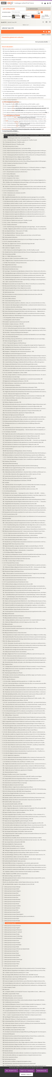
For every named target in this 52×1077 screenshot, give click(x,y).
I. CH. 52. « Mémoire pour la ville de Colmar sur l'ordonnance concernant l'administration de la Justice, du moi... (25, 114)
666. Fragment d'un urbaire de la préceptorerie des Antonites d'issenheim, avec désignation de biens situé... (25, 603)
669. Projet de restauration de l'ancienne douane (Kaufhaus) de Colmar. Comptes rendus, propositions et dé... (24, 290)
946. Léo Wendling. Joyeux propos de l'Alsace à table (14, 1029)
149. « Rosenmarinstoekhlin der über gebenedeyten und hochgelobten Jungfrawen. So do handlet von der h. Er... (24, 605)
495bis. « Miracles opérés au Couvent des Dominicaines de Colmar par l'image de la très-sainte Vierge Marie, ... (25, 573)
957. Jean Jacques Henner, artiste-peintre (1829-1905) (14, 842)
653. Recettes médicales (8, 1050)
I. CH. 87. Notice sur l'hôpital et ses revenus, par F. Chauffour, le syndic (17, 220)
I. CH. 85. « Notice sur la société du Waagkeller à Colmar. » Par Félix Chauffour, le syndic (21, 250)
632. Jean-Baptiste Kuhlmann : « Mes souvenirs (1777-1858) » (15, 231)
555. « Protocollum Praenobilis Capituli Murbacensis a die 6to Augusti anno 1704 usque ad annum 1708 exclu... (25, 628)
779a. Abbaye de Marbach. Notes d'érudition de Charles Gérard (16, 609)
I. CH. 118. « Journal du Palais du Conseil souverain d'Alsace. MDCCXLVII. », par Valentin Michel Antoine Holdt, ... (25, 702)
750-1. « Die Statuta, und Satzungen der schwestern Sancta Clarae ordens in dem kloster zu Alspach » (24, 548)
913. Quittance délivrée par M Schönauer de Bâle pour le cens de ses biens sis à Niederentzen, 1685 (23, 396)
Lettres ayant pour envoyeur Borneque (12, 899)
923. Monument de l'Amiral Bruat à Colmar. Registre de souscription (17, 286)
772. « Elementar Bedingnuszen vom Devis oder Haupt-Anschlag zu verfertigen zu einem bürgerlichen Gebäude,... (25, 279)
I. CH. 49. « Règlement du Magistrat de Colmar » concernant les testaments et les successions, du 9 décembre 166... (25, 108)
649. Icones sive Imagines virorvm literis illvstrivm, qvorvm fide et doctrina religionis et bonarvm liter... (24, 981)
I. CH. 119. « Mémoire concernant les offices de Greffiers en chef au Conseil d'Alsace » (20, 730)
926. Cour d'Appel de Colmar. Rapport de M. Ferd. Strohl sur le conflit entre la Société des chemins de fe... (24, 510)
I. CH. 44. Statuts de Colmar (8, 91)
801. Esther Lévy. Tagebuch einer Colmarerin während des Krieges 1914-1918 (18, 243)
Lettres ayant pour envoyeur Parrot (11, 940)
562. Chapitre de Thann (7, 664)
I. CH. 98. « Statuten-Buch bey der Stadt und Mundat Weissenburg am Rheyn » (19, 497)
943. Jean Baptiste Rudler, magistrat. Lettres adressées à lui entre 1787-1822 (18, 884)
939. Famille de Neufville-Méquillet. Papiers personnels (14, 861)
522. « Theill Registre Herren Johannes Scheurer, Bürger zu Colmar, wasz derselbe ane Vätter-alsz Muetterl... (25, 309)
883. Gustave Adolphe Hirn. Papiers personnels (12, 844)
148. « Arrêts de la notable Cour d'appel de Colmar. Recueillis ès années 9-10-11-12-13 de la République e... (25, 734)
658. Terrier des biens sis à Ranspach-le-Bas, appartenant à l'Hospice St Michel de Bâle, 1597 (22, 410)
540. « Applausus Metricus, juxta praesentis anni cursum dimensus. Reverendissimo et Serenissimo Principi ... (25, 529)
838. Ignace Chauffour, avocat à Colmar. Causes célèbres (14, 774)
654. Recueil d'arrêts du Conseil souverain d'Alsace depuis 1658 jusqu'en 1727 (19, 696)
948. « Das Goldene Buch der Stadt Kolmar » (12, 245)
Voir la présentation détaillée (41, 41)
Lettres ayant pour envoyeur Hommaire (12, 925)
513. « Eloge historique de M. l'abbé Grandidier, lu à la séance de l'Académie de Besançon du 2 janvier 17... (25, 833)
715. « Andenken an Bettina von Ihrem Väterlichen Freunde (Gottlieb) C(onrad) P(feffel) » (21, 871)
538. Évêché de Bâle (7, 518)
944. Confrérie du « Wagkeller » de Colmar (11, 247)
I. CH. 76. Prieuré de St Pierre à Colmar (11, 562)
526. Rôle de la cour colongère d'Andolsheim (12, 59)
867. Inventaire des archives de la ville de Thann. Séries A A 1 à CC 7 (17, 476)
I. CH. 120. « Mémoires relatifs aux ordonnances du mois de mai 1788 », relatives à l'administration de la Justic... (24, 732)
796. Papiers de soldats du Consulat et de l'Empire (13, 784)
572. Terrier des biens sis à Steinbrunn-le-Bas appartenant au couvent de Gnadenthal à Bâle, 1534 (23, 442)
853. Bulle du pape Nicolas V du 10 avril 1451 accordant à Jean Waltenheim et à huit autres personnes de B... (25, 516)
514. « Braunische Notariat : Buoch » (10, 772)
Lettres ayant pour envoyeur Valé (11, 965)
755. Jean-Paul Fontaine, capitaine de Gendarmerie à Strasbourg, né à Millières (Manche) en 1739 (23, 827)
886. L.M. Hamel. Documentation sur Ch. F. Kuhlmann (14, 848)
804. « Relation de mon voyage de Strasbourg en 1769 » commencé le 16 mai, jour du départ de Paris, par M (25, 467)
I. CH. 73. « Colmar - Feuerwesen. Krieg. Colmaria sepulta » (15, 184)
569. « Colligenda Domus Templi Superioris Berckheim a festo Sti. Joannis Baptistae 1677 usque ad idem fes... (25, 72)
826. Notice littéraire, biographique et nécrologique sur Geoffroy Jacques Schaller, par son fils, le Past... (24, 970)
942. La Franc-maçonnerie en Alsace (10, 1057)
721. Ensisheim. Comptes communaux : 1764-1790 (13, 324)
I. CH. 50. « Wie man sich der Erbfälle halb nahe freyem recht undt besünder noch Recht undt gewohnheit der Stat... (25, 110)
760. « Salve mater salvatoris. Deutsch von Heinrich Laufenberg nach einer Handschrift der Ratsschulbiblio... (25, 1023)
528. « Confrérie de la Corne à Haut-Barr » (11, 1002)
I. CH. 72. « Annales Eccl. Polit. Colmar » (11, 178)
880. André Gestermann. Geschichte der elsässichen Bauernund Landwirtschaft (19, 1063)
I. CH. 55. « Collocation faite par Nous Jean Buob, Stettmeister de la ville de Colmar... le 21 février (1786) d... (25, 121)
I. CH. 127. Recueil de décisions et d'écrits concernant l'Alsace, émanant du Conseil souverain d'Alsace (24, 738)
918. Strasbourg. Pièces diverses (9, 461)
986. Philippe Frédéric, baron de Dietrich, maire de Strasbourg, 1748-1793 (18, 818)
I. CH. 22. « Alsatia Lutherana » (9, 679)
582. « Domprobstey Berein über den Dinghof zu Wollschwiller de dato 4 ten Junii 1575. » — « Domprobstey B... (25, 501)
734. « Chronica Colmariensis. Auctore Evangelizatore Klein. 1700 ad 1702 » (18, 135)
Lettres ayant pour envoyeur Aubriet (11, 889)
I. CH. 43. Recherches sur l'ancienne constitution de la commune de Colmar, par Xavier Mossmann (23, 87)
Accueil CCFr (3, 22)
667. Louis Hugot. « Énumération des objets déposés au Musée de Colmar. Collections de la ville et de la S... (25, 271)
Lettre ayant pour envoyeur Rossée (11, 953)
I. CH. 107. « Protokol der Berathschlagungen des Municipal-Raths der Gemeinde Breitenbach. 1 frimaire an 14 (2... (25, 83)
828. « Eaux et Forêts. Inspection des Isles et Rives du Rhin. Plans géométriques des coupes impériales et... (25, 508)
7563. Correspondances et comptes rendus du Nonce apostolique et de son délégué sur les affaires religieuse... (25, 634)
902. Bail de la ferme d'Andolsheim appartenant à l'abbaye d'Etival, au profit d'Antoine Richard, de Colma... (25, 61)
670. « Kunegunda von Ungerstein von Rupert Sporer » (14, 1025)
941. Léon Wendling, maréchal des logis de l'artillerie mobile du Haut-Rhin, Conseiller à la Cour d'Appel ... (25, 66)
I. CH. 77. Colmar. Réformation (9, 173)
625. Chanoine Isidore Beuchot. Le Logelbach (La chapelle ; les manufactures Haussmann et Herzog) (23, 313)
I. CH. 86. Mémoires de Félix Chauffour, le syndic (13, 218)
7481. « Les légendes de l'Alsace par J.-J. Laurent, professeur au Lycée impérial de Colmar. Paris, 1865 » (24, 1008)
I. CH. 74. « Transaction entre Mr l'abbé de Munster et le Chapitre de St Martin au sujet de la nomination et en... (25, 565)
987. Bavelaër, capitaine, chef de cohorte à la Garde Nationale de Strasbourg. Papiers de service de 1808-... (24, 797)
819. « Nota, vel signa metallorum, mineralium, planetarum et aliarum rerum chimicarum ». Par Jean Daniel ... (25, 374)
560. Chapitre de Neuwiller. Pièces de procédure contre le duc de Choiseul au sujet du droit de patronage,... (25, 636)
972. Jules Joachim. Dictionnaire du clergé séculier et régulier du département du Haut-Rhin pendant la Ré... (25, 780)
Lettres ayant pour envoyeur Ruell (11, 951)
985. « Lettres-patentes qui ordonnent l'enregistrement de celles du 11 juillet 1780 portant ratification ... (24, 522)
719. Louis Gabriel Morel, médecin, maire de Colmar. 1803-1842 (16, 856)
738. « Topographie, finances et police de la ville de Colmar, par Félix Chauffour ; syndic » (21, 104)
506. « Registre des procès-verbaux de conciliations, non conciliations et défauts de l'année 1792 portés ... (25, 768)
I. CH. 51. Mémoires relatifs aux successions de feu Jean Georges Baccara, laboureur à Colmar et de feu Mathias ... (25, 112)
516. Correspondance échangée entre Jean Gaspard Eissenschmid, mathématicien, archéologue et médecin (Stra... (25, 985)
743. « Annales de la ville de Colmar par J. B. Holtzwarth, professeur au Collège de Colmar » (22, 169)
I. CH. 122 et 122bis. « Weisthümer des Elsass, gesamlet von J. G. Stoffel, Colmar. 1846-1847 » (22, 681)
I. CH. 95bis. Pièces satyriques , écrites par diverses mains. (15, 262)
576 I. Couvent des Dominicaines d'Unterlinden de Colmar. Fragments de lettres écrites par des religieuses (24, 577)
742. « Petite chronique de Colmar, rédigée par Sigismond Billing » (16, 157)
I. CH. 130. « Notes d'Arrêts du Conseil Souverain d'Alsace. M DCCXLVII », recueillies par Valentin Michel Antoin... (24, 744)
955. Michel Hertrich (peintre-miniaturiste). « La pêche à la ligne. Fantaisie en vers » (20, 1006)
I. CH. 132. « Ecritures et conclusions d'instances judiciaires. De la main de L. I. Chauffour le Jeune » (23, 749)
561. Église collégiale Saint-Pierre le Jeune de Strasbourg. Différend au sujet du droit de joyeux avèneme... (24, 653)
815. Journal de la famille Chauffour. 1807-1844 (12, 804)
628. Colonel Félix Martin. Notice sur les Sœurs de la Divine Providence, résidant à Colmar (21, 590)
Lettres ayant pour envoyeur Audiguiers (12, 891)
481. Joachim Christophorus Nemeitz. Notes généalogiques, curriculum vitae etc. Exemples (22, 858)
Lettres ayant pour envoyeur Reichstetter (12, 944)
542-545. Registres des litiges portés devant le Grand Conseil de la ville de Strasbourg (20, 465)
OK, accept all (11, 1070)
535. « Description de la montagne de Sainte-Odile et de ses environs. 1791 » (18, 649)
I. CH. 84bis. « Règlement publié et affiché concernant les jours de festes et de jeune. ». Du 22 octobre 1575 (24, 228)
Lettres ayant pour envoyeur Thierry (11, 963)
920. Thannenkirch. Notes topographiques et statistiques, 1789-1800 (17, 480)
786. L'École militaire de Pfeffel (9, 254)
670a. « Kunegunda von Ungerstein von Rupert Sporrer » (14, 1027)
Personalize (42, 1070)
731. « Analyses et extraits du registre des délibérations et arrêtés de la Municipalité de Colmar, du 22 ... (24, 212)
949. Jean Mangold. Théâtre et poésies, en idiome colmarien (15, 1017)
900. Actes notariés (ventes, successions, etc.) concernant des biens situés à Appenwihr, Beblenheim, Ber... (24, 49)
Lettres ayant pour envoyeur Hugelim (12, 927)
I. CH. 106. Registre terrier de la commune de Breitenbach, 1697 (16, 80)
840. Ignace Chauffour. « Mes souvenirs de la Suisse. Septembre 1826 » (17, 806)
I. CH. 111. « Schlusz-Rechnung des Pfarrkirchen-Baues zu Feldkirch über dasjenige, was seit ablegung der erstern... (25, 328)
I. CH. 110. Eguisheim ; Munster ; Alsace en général (13, 317)
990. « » (23, 275)
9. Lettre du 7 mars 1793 (11, 923)
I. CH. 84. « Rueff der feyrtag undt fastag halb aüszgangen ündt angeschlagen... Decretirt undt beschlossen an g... (25, 226)
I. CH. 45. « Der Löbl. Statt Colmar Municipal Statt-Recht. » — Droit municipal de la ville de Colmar (23, 97)
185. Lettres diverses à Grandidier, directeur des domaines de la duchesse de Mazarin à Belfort (22, 837)
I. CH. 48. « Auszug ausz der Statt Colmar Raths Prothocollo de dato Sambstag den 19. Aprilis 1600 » (23, 106)
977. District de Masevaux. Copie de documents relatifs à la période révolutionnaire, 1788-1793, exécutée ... (24, 383)
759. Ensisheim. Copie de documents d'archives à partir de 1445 (16, 321)
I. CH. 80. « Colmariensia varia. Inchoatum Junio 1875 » (14, 192)
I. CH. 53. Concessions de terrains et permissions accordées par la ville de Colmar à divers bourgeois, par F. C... (25, 116)
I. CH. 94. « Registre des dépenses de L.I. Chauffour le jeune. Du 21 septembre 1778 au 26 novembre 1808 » (24, 808)
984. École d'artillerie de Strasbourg (10, 463)
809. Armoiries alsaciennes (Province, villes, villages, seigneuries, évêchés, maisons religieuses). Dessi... (24, 1042)
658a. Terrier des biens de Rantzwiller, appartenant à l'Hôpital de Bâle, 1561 (18, 412)
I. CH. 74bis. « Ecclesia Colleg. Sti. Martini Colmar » (13, 560)
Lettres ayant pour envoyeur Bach (11, 893)
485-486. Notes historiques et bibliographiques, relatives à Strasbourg (17, 450)
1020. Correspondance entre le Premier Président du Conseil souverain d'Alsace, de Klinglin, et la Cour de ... (24, 721)
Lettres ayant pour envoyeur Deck (11, 910)
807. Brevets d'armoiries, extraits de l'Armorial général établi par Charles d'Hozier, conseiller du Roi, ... (24, 1036)
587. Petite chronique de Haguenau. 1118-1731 (12, 340)
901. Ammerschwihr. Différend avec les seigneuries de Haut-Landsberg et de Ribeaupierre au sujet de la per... (25, 57)
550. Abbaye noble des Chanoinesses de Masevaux (13, 615)
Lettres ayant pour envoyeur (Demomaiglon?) (13, 914)
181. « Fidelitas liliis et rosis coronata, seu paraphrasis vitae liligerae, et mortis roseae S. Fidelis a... (23, 668)
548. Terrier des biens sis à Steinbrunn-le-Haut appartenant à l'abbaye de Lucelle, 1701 (21, 444)
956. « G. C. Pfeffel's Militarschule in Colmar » (12, 256)
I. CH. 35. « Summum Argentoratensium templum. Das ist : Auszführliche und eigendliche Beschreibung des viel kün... (25, 459)
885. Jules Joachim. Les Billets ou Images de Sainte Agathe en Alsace (17, 1061)
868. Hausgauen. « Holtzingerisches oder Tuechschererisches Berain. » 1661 (18, 351)
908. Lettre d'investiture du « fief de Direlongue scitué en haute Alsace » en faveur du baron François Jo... (24, 315)
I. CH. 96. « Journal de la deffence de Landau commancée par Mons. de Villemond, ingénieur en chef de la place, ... (25, 368)
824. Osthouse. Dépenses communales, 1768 (12, 402)
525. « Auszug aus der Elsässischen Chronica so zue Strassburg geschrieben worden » (20, 364)
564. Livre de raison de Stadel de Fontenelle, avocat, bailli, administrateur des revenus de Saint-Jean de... (25, 588)
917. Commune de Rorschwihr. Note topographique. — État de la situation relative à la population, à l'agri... (25, 429)
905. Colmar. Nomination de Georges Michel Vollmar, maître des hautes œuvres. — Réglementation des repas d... (24, 311)
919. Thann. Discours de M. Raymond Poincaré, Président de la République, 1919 (19, 478)
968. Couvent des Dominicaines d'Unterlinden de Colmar (14, 579)
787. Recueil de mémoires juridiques (10, 630)
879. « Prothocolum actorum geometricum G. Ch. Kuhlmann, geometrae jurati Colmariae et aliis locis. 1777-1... (25, 277)
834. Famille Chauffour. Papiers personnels (11, 801)
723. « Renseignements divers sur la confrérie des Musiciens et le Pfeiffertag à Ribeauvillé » (21, 423)
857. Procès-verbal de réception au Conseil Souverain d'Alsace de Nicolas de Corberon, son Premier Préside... (25, 816)
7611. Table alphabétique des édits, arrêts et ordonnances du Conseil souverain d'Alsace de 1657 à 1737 (24, 694)
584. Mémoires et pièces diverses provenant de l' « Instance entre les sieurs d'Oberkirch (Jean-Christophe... (24, 531)
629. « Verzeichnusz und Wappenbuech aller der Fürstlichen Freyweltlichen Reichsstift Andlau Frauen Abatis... (25, 554)
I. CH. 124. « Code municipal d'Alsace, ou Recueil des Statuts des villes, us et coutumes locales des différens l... (25, 683)
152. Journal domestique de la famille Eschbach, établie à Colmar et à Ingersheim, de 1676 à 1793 (23, 823)
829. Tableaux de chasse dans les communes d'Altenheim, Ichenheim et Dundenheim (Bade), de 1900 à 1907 (25, 53)
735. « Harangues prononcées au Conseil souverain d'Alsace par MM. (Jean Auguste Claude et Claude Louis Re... (24, 713)
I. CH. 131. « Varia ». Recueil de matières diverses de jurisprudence (16, 746)
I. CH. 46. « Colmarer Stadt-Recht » (10, 99)
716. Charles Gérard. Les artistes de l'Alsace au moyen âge (15, 782)
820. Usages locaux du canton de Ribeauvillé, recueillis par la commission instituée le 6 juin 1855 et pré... (24, 417)
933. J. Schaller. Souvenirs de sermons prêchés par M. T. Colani (16, 972)
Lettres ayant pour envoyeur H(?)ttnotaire (13, 929)
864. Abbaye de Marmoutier (8, 613)
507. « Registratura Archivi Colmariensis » (11, 74)
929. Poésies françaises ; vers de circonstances (12, 995)
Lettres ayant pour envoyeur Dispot (11, 918)
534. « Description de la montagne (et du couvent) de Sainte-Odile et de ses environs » (20, 647)
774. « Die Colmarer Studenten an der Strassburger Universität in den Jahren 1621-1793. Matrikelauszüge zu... (25, 789)
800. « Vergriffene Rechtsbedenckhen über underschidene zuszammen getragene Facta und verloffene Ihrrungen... (24, 197)
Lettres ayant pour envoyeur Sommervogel (13, 959)
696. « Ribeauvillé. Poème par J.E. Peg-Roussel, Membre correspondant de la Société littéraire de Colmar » (25, 1019)
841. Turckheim (6, 482)
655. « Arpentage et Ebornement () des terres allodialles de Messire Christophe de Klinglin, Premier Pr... (25, 355)
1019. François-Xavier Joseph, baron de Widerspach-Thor (15, 979)
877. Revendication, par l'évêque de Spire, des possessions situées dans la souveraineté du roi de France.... (25, 541)
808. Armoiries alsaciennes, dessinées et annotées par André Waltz (16, 1040)
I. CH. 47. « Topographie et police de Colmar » (12, 102)
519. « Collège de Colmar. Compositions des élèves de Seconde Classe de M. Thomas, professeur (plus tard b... (24, 260)
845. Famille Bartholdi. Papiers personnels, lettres (13, 795)
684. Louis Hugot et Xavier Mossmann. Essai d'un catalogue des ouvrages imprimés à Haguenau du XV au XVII (24, 345)
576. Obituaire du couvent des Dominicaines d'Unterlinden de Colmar (17, 575)
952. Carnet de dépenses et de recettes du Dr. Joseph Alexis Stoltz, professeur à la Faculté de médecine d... (25, 983)
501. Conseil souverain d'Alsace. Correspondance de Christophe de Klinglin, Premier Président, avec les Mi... (24, 723)
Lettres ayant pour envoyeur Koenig (11, 934)
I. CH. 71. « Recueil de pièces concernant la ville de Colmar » (15, 171)
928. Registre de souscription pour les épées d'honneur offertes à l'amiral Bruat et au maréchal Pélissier (24, 283)
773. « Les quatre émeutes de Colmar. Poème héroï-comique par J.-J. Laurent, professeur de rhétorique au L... (25, 1010)
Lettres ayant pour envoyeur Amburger (12, 886)
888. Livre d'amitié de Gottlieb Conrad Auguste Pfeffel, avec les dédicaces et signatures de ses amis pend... (25, 865)
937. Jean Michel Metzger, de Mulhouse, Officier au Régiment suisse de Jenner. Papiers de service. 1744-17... (24, 854)
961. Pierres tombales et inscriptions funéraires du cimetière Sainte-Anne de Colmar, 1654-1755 (22, 294)
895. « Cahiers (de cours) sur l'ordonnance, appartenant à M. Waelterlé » (18, 770)
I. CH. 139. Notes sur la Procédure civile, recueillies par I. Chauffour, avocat (18, 761)
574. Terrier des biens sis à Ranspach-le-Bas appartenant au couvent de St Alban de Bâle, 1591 (22, 406)
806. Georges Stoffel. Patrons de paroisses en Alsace (13, 543)
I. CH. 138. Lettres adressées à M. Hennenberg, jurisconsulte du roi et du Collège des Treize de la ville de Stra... (24, 759)
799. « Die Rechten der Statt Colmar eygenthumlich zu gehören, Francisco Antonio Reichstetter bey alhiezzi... (25, 95)
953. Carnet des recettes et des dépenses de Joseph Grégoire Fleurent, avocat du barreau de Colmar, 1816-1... (25, 825)
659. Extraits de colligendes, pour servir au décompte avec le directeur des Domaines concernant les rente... (25, 51)
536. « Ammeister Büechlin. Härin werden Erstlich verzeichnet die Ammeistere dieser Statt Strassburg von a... (25, 453)
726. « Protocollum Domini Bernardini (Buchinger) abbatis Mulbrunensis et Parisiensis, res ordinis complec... (25, 639)
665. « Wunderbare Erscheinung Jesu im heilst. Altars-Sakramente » (17, 349)
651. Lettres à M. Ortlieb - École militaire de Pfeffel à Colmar (15, 258)
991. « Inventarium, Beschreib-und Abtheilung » (12, 307)
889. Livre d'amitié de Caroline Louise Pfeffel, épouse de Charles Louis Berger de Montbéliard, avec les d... (25, 867)
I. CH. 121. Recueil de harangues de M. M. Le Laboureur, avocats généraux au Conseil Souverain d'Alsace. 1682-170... (24, 710)
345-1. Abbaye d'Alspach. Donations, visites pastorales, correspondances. (18, 550)
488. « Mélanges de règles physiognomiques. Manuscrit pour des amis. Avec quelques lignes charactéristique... (25, 850)
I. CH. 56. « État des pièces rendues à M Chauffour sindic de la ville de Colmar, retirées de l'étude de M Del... (25, 123)
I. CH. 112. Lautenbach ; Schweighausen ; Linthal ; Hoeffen (15, 372)
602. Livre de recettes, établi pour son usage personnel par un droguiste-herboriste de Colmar (22, 1055)
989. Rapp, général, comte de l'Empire (11, 880)
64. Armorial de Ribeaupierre (9, 1034)
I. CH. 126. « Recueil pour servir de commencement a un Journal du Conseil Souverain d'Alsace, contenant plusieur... (24, 736)
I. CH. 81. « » (9, 195)
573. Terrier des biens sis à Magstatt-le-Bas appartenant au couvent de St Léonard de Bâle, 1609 (22, 379)
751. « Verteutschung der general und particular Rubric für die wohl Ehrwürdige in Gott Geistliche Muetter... (24, 586)
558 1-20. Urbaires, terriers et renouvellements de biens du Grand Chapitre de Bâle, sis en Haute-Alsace (24, 520)
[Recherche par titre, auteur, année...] (24, 12)
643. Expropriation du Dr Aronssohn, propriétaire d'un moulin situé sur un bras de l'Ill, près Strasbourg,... (24, 512)
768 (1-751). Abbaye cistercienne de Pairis (11, 641)
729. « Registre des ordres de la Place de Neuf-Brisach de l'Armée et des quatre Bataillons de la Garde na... (25, 391)
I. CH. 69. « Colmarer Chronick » (9, 165)
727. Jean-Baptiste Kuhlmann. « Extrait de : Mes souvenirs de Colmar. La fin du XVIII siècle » (22, 235)
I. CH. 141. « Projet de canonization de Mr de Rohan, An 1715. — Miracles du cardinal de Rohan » (23, 533)
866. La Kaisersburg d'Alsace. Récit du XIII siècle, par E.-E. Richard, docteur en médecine (21, 1021)
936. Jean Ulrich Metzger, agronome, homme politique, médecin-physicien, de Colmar (21, 852)
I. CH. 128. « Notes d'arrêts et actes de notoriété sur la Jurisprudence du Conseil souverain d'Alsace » (23, 740)
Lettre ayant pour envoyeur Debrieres (12, 908)
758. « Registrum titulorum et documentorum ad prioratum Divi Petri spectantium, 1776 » (21, 556)
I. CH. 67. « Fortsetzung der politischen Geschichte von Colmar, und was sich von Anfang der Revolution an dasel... (25, 154)
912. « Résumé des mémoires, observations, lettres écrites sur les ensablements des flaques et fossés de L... (25, 366)
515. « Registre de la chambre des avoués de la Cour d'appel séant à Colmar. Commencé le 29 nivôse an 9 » (25, 763)
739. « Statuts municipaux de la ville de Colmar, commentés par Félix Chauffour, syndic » (21, 93)
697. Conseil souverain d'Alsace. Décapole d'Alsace (13, 685)
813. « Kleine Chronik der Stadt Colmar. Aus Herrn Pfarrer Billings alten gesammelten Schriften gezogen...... (25, 161)
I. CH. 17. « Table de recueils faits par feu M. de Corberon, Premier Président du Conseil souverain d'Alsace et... (25, 717)
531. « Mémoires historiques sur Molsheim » (12, 385)
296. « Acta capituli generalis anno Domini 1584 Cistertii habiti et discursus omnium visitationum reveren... (25, 607)
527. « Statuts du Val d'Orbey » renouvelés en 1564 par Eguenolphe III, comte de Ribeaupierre (22, 398)
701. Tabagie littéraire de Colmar (9, 264)
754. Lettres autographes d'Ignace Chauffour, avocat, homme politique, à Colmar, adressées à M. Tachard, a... (24, 814)
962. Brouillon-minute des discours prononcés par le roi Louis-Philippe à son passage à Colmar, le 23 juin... (24, 239)
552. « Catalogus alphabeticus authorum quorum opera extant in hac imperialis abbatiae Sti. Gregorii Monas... (25, 620)
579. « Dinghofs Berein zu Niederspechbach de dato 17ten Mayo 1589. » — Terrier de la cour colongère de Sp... (25, 440)
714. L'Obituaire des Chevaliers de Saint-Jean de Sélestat (14, 651)
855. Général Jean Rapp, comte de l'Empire (12, 875)
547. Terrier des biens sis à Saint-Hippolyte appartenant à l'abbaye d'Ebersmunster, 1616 (21, 438)
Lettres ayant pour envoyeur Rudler (11, 946)
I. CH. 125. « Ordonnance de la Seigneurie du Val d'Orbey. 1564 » (16, 393)
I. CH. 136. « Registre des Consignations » (11, 755)
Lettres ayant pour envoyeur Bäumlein (12, 895)
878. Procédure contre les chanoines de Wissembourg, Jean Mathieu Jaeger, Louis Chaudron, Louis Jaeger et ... (25, 675)
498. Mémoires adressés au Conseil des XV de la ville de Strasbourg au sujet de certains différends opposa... (24, 455)
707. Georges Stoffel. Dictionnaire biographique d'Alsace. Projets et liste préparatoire (20, 778)
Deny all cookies (27, 1070)
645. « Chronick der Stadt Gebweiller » (10, 336)
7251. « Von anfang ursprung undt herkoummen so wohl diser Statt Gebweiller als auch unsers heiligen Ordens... (25, 334)
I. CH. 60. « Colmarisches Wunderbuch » (11, 131)
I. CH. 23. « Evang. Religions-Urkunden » (11, 176)
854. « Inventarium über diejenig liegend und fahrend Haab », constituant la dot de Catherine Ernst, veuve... (25, 305)
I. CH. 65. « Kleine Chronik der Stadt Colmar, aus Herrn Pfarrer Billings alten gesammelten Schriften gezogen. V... (25, 150)
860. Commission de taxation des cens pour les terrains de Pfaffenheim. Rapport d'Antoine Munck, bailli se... (25, 404)
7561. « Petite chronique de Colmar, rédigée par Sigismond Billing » (17, 159)
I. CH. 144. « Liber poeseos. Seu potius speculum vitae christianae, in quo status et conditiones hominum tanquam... (25, 643)
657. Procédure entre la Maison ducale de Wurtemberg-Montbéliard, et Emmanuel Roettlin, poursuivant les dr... (24, 389)
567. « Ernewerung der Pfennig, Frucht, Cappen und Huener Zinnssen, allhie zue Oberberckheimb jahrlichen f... (25, 70)
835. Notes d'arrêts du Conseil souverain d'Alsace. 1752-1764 (15, 700)
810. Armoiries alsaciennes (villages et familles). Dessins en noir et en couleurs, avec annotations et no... (24, 1044)
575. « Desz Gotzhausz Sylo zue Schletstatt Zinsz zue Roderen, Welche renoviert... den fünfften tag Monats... (24, 427)
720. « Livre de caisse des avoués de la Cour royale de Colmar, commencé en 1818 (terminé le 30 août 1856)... (24, 765)
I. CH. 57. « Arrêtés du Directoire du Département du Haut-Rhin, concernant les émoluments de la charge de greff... (24, 125)
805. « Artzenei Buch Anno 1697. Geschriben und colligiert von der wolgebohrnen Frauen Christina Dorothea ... (25, 1048)
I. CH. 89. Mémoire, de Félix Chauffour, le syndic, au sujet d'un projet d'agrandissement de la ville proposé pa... (25, 203)
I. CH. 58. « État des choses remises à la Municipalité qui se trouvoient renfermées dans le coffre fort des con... (25, 127)
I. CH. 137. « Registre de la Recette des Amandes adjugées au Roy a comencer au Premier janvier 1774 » (24, 757)
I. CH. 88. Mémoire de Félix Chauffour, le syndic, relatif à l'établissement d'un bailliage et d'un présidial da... (25, 201)
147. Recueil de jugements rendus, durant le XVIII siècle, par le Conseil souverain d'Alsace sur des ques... (24, 725)
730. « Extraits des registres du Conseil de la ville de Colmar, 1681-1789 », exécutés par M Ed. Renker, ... (24, 209)
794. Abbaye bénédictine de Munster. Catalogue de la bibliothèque (16, 617)
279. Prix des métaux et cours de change (11, 376)
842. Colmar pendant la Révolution (10, 237)
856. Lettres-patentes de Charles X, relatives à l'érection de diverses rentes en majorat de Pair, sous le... (24, 878)
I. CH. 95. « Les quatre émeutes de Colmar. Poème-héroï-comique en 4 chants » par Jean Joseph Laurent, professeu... (25, 1012)
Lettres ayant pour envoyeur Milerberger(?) (13, 938)
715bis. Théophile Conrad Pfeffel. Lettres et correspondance (15, 873)
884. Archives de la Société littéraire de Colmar (12, 266)
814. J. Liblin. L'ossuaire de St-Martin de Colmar (13, 281)
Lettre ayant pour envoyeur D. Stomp (12, 961)
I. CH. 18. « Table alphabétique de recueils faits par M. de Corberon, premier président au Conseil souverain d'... (25, 719)
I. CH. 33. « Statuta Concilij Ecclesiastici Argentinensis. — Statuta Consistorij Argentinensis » (22, 527)
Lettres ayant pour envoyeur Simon (11, 957)
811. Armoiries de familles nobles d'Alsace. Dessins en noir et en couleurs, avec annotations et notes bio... (24, 1046)
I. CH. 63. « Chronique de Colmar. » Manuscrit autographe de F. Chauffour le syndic (20, 140)
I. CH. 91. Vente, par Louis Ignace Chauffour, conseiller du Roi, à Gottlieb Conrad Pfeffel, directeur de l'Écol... (25, 207)
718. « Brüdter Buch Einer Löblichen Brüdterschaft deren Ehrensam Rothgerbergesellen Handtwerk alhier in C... (24, 252)
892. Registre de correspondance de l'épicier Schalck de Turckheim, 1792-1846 (19, 486)
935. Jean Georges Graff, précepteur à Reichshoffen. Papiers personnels (17, 831)
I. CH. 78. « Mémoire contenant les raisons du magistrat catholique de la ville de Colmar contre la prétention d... (25, 188)
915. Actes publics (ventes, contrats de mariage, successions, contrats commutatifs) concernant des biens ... (24, 419)
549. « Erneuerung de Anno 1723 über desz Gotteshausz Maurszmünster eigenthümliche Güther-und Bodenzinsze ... (25, 611)
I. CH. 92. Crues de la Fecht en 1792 (10, 514)
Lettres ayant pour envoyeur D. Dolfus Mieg (13, 936)
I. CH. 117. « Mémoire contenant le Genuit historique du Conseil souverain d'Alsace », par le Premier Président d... (25, 687)
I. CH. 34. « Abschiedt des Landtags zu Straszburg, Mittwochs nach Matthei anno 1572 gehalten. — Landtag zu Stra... (25, 457)
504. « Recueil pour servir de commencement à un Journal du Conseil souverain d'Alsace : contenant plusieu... (25, 691)
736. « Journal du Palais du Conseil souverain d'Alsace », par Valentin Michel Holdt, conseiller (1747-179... (25, 704)
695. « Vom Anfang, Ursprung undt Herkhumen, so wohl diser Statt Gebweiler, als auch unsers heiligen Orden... (24, 338)
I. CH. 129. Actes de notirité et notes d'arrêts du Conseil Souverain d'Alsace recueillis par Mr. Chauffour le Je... (24, 742)
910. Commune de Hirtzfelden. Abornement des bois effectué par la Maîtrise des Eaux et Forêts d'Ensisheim (25, 357)
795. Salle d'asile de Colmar (8, 292)
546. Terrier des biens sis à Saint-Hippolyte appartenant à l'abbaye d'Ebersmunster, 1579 (21, 436)
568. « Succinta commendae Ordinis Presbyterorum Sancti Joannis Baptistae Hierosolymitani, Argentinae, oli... (25, 658)
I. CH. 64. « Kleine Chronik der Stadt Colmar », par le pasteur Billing (17, 148)
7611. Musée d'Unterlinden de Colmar (10, 269)
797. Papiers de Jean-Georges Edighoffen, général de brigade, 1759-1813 (18, 820)
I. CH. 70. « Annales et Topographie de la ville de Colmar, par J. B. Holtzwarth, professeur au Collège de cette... (25, 167)
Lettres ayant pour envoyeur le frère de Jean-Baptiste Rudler (16, 949)
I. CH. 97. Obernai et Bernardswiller (10, 400)
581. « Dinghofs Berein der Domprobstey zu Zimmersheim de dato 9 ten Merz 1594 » (20, 503)
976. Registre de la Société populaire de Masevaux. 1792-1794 (15, 381)
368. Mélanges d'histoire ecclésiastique (11, 677)
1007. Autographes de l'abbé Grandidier (11, 835)
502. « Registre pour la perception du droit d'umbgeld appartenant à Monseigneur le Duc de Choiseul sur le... (25, 199)
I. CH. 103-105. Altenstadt (8, 55)
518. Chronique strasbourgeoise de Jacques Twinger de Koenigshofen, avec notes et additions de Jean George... (24, 446)
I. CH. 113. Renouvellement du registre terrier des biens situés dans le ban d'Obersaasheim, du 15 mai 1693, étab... (25, 408)
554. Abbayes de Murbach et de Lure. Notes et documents (14, 632)
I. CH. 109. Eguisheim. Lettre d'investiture (11, 319)
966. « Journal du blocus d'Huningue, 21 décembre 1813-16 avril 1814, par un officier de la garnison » (23, 362)
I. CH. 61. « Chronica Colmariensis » (10, 133)
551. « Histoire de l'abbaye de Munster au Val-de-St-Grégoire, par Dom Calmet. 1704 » (20, 622)
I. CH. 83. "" (10, 224)
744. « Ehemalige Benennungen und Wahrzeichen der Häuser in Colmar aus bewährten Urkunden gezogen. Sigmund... (25, 273)
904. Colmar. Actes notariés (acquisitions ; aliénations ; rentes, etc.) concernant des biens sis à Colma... (24, 302)
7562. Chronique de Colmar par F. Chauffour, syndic (13, 144)
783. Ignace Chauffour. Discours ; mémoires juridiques (14, 812)
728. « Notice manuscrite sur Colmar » (10, 146)
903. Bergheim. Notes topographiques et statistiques (14, 68)
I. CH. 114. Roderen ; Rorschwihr (9, 431)
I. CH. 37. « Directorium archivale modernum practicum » (14, 656)
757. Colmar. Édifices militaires (9, 298)
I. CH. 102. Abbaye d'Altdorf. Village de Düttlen (12, 552)
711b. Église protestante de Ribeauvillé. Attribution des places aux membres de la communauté (22, 421)
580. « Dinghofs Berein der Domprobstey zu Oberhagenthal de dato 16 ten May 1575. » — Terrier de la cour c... (25, 347)
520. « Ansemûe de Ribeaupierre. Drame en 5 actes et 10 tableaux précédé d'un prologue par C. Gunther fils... (25, 1004)
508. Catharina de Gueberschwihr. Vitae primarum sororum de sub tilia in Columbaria (20, 569)
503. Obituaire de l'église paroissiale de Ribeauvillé (13, 414)
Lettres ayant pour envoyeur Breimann (12, 901)
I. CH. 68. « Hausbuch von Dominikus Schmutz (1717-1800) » (15, 163)
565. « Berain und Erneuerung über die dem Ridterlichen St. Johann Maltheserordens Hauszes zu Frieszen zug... (25, 601)
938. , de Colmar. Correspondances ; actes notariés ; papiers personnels (20, 863)
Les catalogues (9, 9)
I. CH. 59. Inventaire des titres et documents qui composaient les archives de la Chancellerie (22, 129)
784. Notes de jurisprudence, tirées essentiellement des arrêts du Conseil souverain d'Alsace (22, 706)
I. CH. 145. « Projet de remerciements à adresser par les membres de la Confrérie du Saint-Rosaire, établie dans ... (25, 645)
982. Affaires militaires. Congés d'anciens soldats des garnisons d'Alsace (18, 787)
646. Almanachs (6, 989)
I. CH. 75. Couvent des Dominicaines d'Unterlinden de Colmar (15, 582)
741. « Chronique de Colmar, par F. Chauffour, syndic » (14, 142)
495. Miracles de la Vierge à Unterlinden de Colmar (13, 571)
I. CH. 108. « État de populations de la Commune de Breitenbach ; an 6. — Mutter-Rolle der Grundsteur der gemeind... (24, 85)
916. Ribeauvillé (6, 425)
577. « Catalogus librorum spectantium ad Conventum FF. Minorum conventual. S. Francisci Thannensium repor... (25, 666)
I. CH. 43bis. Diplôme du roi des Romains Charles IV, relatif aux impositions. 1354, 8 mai (21, 89)
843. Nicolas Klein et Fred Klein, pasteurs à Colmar (13, 846)
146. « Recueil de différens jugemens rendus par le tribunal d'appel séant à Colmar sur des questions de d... (25, 727)
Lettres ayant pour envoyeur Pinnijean (12, 942)
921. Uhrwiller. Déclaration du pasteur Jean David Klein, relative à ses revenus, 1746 (20, 488)
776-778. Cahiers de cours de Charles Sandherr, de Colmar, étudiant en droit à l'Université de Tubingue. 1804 (25, 968)
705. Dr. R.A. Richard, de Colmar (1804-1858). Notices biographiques (17, 791)
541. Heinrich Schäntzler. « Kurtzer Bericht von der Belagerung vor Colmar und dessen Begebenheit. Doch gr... (25, 180)
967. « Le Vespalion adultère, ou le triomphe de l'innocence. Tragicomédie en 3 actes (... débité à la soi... (24, 991)
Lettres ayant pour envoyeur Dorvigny (12, 920)
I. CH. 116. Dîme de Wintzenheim (9, 491)
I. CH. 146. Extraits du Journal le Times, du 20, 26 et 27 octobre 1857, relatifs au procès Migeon (22, 776)
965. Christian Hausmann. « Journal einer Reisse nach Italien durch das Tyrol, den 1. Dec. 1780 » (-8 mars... (25, 839)
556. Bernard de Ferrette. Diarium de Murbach (12, 626)
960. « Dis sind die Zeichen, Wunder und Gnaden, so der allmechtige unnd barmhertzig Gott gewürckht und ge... (25, 662)
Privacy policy (26, 1074)
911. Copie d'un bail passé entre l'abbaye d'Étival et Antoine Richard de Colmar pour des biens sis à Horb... (25, 360)
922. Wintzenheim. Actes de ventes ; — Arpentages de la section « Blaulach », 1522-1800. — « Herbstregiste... (24, 493)
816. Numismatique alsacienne (9, 1059)
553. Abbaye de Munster (8, 624)
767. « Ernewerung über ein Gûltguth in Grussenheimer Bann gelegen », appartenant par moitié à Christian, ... (25, 330)
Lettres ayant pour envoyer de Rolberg (12, 955)
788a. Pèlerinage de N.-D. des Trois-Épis (11, 670)
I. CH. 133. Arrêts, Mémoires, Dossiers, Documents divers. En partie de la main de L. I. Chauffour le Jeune (24, 751)
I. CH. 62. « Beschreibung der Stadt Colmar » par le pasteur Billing (16, 138)
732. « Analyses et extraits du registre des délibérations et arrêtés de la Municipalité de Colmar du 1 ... (24, 214)
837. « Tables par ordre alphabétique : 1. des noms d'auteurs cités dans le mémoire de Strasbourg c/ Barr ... (25, 64)
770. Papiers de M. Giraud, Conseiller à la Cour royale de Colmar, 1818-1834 (18, 829)
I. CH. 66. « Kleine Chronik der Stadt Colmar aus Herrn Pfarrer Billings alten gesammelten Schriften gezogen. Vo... (25, 152)
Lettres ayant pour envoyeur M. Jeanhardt (13, 932)
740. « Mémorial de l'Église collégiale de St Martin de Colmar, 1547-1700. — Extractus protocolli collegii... (24, 567)
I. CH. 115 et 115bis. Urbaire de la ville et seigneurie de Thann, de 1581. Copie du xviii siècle (22, 474)
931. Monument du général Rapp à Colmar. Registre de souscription (17, 288)
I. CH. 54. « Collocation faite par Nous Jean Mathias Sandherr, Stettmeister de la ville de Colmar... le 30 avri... (25, 118)
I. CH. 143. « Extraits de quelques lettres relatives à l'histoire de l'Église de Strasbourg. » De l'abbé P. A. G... (25, 537)
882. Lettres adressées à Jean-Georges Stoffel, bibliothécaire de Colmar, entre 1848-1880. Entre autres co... (24, 976)
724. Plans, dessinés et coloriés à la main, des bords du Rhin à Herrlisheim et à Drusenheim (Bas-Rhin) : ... (24, 505)
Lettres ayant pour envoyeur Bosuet (11, 903)
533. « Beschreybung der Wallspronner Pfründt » (13, 672)
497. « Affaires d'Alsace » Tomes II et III (10, 715)
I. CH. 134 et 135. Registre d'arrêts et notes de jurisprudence (15, 753)
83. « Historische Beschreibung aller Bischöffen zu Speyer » (15, 539)
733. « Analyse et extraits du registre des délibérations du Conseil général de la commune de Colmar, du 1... (25, 216)
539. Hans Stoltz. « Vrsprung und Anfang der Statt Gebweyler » (15, 332)
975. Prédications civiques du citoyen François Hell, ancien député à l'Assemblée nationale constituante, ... (25, 370)
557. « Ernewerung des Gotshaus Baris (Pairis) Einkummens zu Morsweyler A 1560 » (20, 387)
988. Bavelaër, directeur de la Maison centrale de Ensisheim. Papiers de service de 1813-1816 (22, 799)
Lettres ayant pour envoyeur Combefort (12, 905)
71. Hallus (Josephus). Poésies (9, 987)
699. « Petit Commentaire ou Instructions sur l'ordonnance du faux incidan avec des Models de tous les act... (25, 708)
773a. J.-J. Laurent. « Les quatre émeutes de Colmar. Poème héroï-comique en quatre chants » (22, 1014)
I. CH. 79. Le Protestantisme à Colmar (10, 190)
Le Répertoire (33, 9)
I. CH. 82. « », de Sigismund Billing (15, 222)
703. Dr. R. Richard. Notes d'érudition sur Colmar (13, 78)
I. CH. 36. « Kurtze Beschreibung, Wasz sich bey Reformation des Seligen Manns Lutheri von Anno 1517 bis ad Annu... (25, 524)
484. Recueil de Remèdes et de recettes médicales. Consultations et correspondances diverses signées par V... (25, 1053)
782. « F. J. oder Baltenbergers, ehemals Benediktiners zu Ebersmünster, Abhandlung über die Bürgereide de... (25, 596)
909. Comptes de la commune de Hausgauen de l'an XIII (14, 353)
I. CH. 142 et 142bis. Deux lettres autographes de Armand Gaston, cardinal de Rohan (20, 535)
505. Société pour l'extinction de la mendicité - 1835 (13, 469)
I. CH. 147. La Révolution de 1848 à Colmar (11, 241)
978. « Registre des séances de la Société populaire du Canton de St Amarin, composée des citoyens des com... (24, 434)
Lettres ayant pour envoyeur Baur (11, 897)
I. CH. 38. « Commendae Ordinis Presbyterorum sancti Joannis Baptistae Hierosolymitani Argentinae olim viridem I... (25, 660)
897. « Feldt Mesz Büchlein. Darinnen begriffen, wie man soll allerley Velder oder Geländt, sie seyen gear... (24, 484)
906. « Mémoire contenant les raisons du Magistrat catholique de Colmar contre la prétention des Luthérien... (25, 186)
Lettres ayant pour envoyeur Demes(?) (12, 912)
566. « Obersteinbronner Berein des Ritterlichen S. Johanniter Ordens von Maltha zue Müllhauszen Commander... (25, 472)
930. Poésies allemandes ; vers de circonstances (13, 998)
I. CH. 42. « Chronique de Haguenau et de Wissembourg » (14, 343)
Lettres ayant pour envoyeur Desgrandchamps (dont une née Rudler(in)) (19, 916)
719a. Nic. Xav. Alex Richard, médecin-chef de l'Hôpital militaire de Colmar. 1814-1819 (21, 882)
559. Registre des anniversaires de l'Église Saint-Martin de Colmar (16, 558)
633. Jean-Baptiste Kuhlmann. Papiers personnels (13, 233)
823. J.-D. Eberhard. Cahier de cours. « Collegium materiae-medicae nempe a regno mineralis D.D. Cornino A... (25, 1065)
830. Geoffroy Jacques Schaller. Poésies (11, 993)
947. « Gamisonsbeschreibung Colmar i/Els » (12, 300)
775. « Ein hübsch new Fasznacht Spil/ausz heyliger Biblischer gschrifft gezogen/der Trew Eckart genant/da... (25, 1031)
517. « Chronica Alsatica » (8, 448)
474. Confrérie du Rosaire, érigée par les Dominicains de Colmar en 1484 (18, 584)
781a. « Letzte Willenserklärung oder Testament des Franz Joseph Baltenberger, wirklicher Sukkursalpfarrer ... (25, 594)
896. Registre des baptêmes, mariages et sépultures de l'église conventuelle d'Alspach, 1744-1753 (23, 546)
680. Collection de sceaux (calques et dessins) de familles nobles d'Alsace (18, 1038)
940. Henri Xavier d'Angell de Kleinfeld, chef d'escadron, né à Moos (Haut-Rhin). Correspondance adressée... (25, 793)
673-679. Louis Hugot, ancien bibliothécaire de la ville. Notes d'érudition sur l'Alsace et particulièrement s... (24, 76)
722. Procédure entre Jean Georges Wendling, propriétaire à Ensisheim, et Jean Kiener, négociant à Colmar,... (25, 495)
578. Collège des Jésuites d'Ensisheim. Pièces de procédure (15, 598)
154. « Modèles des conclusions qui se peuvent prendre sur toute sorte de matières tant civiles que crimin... (25, 689)
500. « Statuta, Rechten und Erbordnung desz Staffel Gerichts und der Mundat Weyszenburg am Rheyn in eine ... (25, 499)
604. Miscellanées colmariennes (9, 296)
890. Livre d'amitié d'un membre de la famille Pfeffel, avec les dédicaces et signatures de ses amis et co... (24, 869)
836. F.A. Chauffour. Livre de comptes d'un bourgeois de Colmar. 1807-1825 (18, 810)
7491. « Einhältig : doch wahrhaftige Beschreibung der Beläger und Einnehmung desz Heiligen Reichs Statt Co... (25, 182)
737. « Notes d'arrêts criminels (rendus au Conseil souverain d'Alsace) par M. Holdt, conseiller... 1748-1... (24, 698)
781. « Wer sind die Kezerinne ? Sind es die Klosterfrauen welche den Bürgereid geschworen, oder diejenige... (25, 592)
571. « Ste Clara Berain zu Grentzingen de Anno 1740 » (14, 326)
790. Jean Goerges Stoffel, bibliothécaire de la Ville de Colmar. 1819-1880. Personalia (20, 974)
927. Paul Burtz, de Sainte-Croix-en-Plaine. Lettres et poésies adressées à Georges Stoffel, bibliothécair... (24, 1000)
